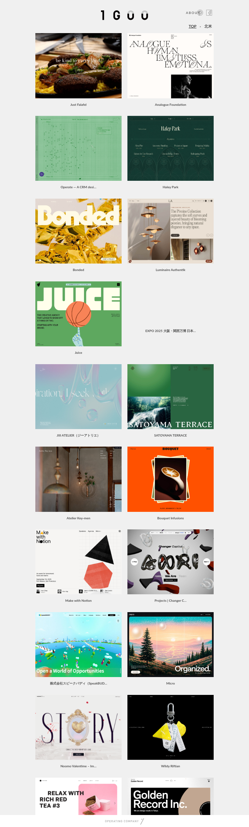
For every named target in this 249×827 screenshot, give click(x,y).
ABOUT (193, 13)
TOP (192, 26)
